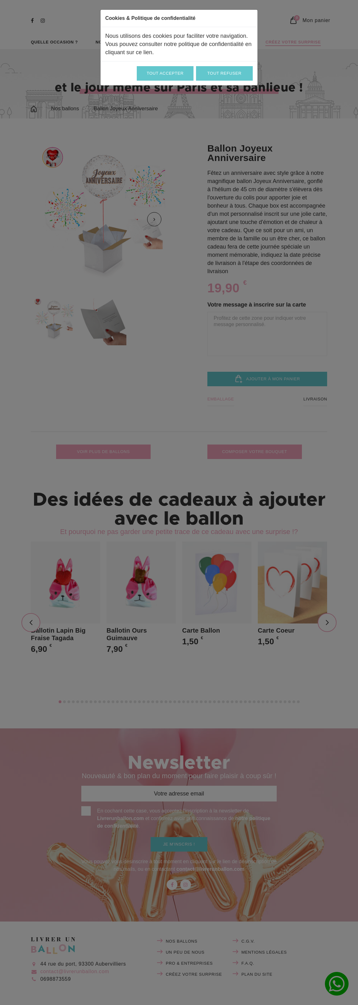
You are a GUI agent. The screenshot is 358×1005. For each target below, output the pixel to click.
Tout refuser (224, 73)
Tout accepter (165, 73)
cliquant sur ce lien (128, 52)
